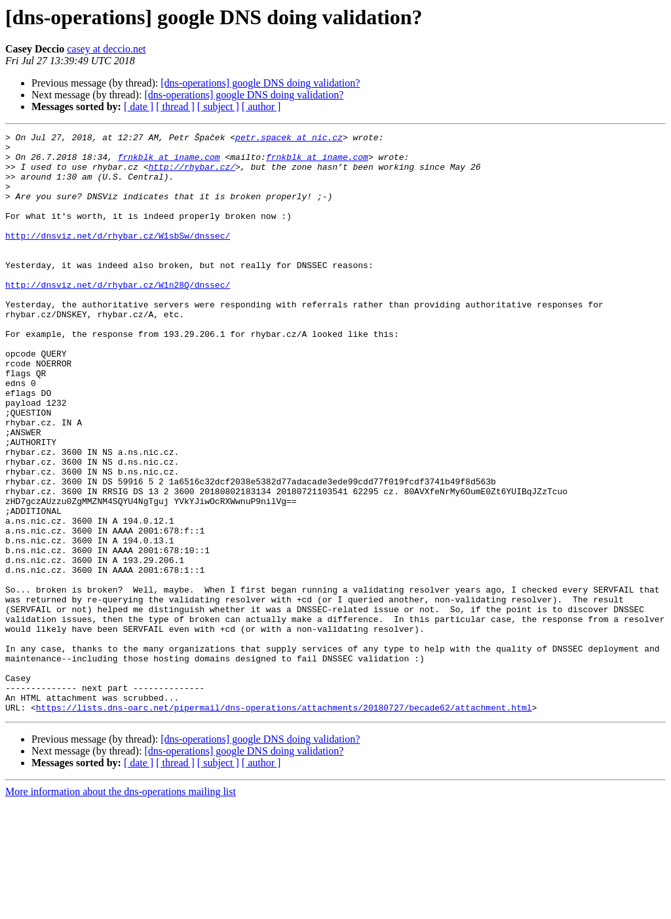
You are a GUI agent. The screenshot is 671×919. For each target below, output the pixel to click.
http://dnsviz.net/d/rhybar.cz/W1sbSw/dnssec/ (117, 257)
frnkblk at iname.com (169, 162)
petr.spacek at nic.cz (289, 139)
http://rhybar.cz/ (191, 174)
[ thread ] (175, 106)
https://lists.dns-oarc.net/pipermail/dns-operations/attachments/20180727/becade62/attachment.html (284, 823)
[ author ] (261, 106)
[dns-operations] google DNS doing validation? (260, 82)
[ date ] (138, 106)
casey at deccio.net (106, 48)
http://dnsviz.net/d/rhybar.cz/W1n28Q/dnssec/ (117, 316)
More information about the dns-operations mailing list (120, 907)
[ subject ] (218, 106)
